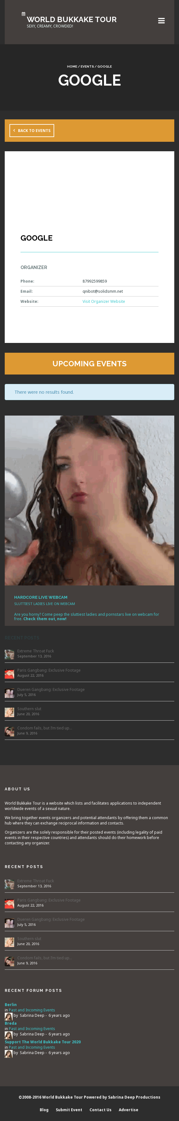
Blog (44, 1109)
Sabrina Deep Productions (134, 1097)
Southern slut (29, 708)
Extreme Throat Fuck (35, 651)
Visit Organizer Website (104, 301)
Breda (11, 1023)
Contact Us (101, 1109)
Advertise (128, 1109)
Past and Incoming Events (32, 1010)
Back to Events (34, 130)
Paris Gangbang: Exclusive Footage (49, 670)
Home (72, 66)
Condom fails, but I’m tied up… (44, 728)
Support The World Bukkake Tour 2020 (43, 1042)
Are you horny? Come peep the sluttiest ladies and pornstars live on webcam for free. (86, 616)
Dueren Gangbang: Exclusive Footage (51, 689)
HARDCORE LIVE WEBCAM (40, 597)
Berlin (11, 1004)
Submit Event (69, 1109)
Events (87, 66)
